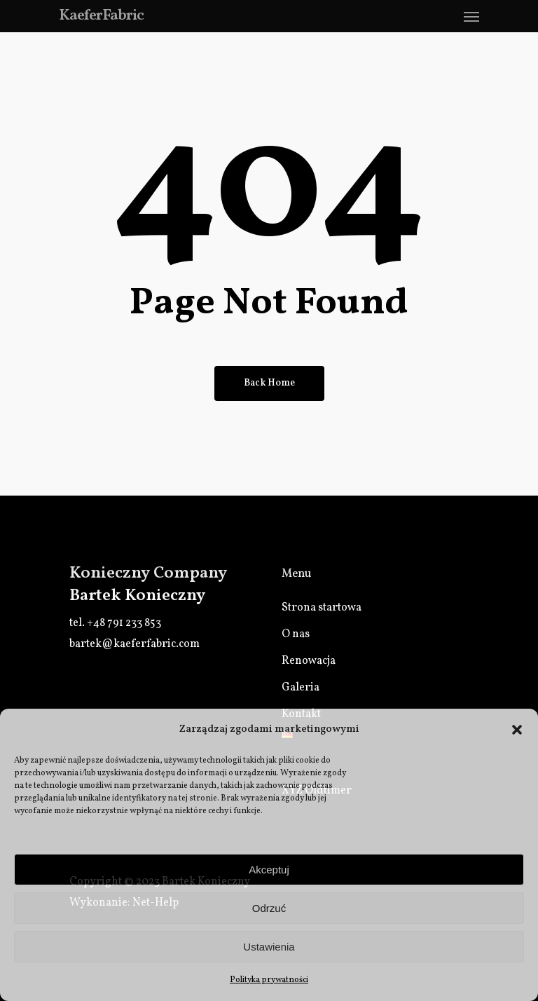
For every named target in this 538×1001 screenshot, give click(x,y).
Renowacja (309, 661)
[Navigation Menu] (471, 16)
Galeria (300, 687)
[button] (517, 730)
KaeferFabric (101, 16)
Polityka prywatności (269, 980)
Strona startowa (321, 607)
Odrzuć (269, 908)
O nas (296, 634)
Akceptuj (269, 870)
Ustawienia (268, 947)
